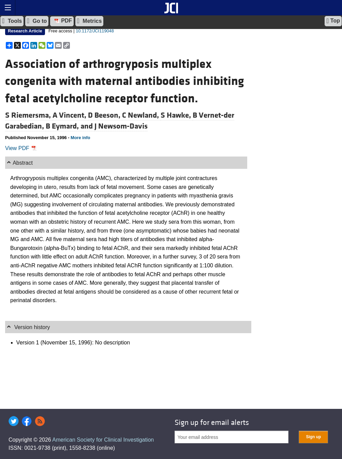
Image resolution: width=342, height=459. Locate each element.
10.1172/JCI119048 (95, 30)
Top (333, 21)
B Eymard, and (70, 126)
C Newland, (141, 115)
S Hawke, (177, 115)
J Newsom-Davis (121, 126)
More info (80, 137)
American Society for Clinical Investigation (103, 440)
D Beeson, (105, 115)
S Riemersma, (29, 115)
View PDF (21, 148)
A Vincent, (70, 115)
